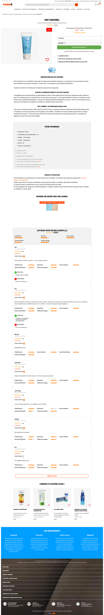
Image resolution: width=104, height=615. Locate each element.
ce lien (39, 161)
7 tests (52, 25)
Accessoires (66, 9)
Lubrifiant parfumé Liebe (20, 509)
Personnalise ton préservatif (46, 9)
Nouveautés (79, 9)
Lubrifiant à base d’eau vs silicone (52, 202)
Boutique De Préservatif (8, 14)
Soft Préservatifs (52, 72)
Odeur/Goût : (40, 265)
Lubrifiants (59, 9)
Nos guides (87, 9)
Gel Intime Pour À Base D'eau (28, 14)
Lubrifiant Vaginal (18, 14)
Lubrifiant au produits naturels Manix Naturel (80, 510)
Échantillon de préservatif (29, 9)
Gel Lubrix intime (58, 509)
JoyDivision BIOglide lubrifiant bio (39, 510)
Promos (73, 9)
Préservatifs (17, 9)
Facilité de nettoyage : (42, 267)
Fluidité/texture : (19, 265)
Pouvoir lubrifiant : (63, 265)
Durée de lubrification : (20, 267)
